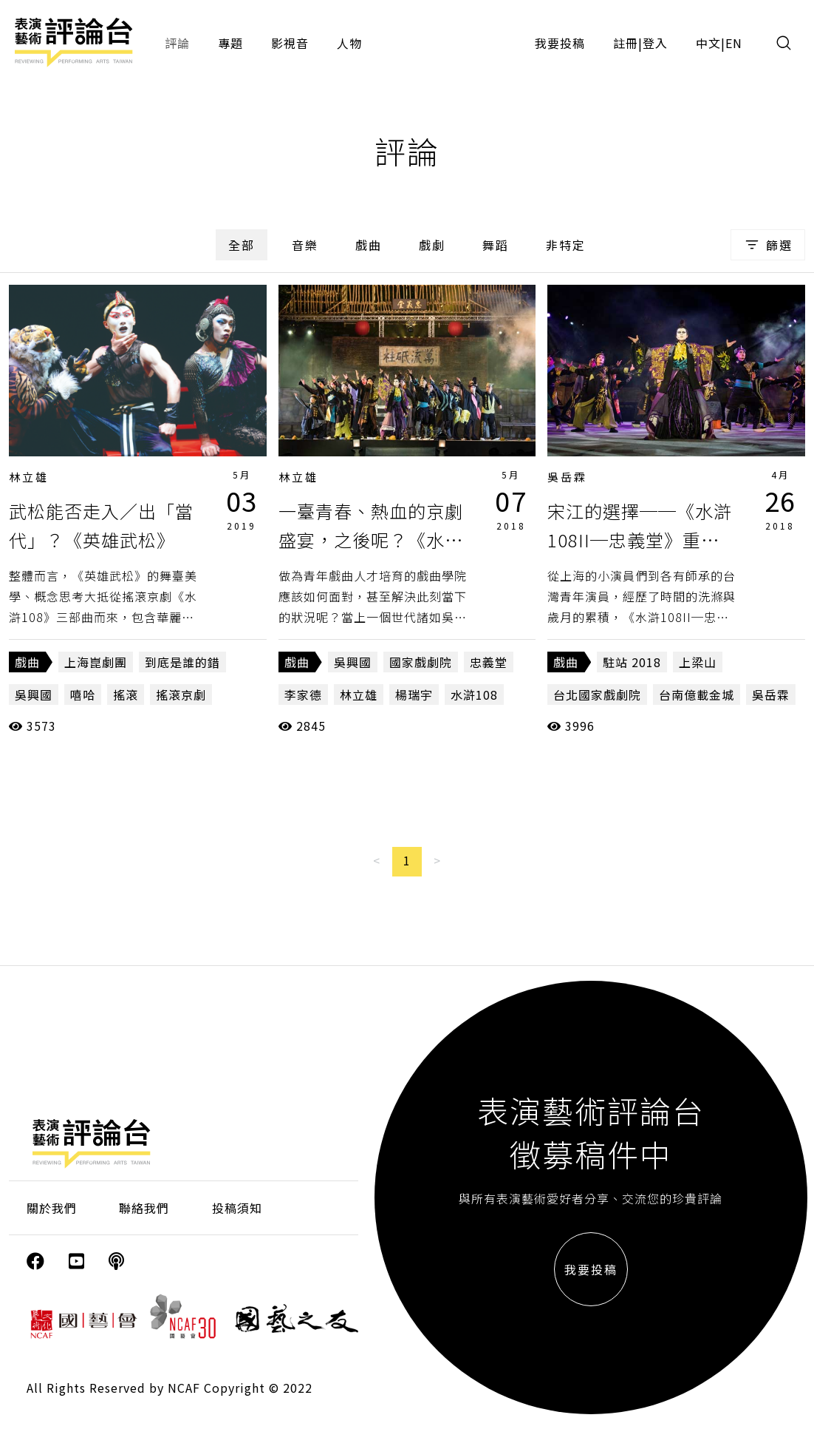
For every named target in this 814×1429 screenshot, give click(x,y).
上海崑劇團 (95, 662)
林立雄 (29, 476)
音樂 (305, 245)
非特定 (566, 245)
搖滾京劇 (181, 694)
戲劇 (432, 245)
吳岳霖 (567, 476)
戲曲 (368, 245)
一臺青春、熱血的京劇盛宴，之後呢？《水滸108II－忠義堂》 (370, 539)
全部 (241, 245)
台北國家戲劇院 (597, 694)
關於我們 (52, 1208)
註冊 (625, 43)
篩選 (768, 245)
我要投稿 (560, 43)
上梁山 (697, 662)
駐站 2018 (632, 662)
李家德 (303, 694)
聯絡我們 (144, 1208)
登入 (655, 43)
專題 (230, 43)
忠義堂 (488, 662)
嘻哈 (82, 694)
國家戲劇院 (420, 662)
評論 (177, 43)
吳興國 (33, 694)
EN (733, 43)
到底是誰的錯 (182, 662)
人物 (349, 43)
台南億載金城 (696, 694)
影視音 (290, 43)
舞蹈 (495, 245)
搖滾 (125, 694)
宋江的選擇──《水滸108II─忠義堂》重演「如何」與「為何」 (639, 539)
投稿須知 (237, 1208)
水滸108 (474, 694)
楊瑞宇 (414, 694)
